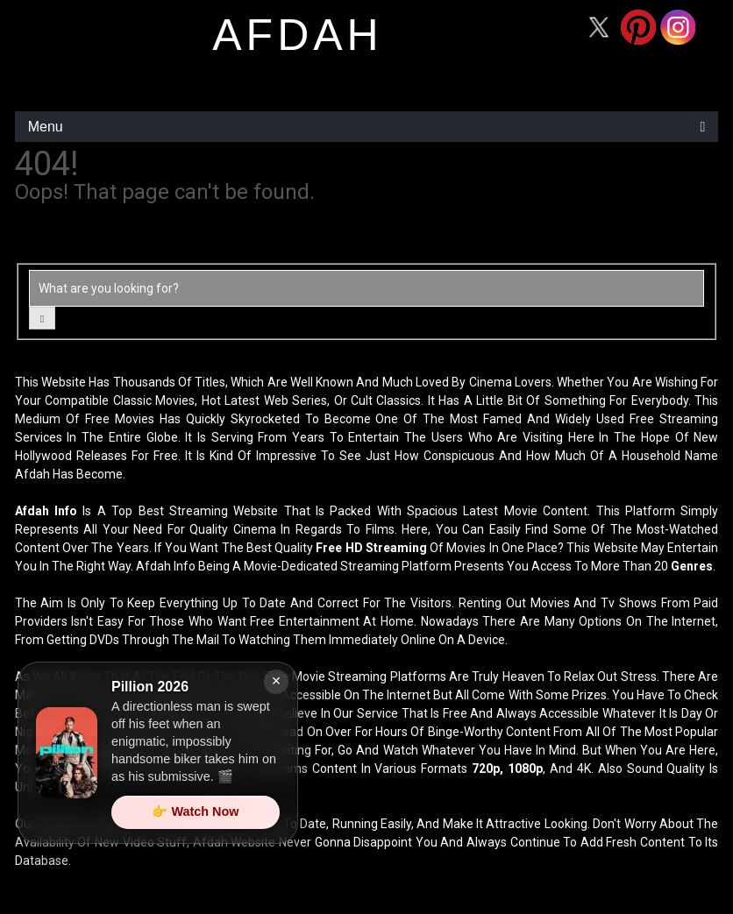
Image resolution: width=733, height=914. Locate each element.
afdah (297, 35)
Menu (45, 126)
